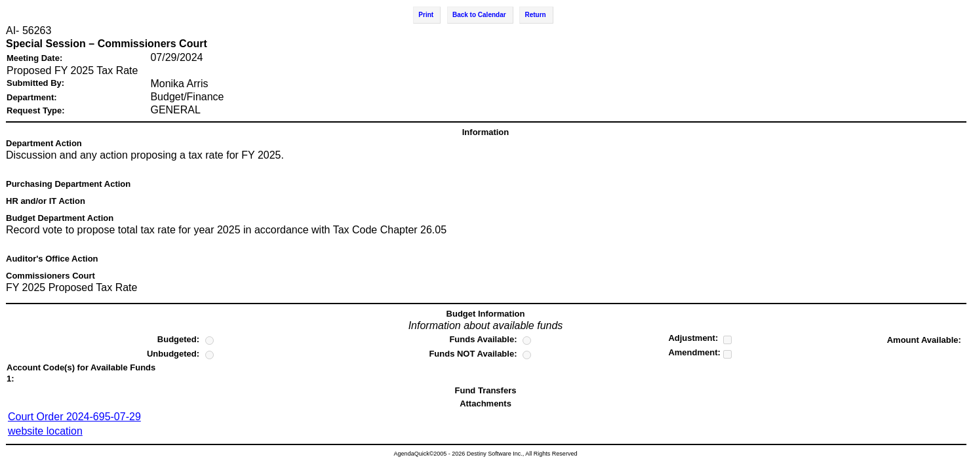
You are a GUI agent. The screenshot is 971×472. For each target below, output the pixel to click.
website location (45, 431)
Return (535, 14)
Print (425, 14)
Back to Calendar (479, 14)
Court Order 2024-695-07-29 (74, 416)
